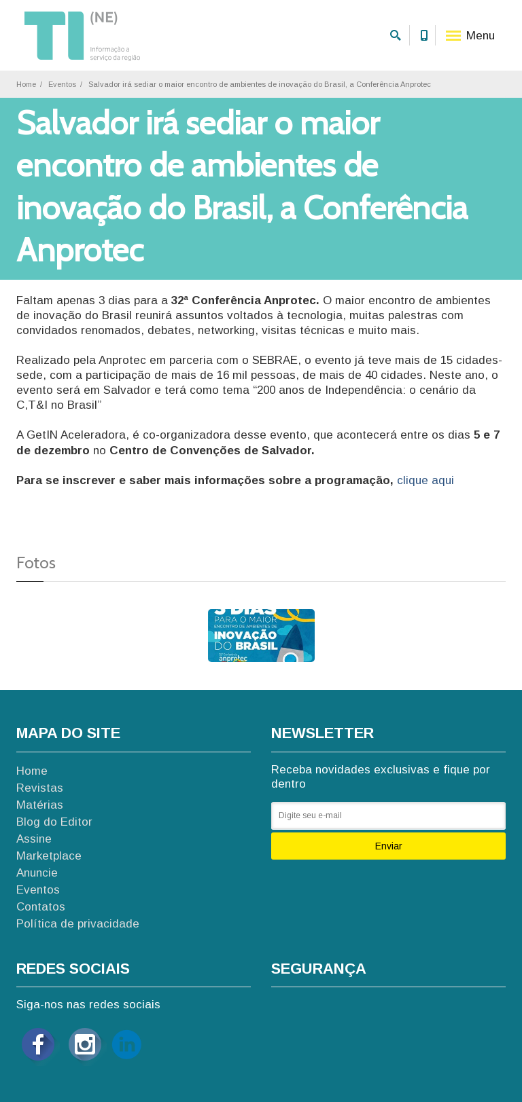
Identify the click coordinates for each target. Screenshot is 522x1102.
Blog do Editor (54, 821)
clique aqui (425, 480)
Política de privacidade (77, 923)
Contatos (40, 906)
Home (26, 84)
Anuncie (37, 872)
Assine (34, 838)
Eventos (62, 84)
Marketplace (49, 855)
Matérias (39, 804)
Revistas (39, 788)
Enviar (388, 846)
